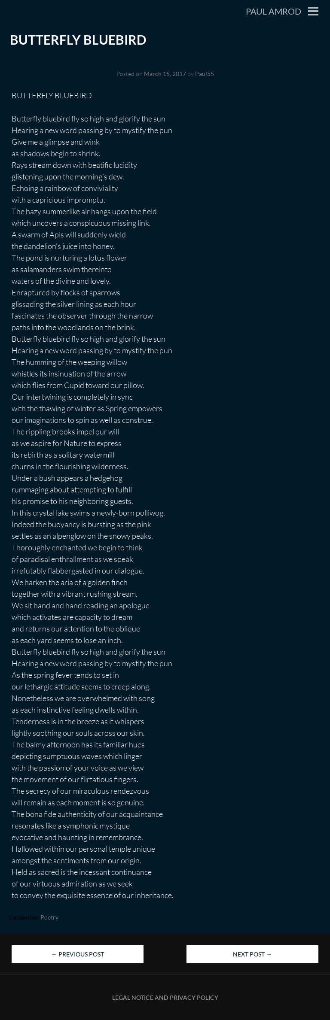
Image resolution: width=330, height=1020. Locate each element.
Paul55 (204, 73)
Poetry (49, 917)
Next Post (252, 954)
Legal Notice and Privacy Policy (165, 997)
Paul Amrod (273, 11)
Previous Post (77, 954)
